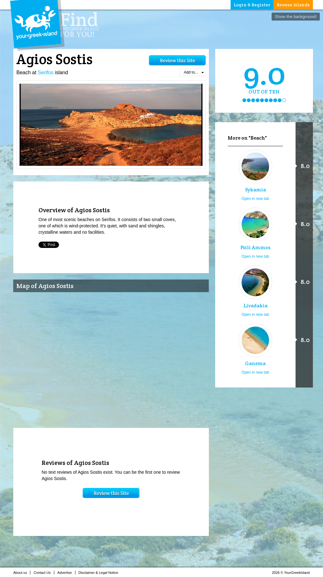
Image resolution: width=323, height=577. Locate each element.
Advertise (66, 572)
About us (21, 572)
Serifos (46, 72)
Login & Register (252, 5)
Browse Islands (293, 5)
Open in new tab (255, 198)
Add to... (194, 72)
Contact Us (43, 572)
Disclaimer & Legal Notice (100, 572)
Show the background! (296, 16)
